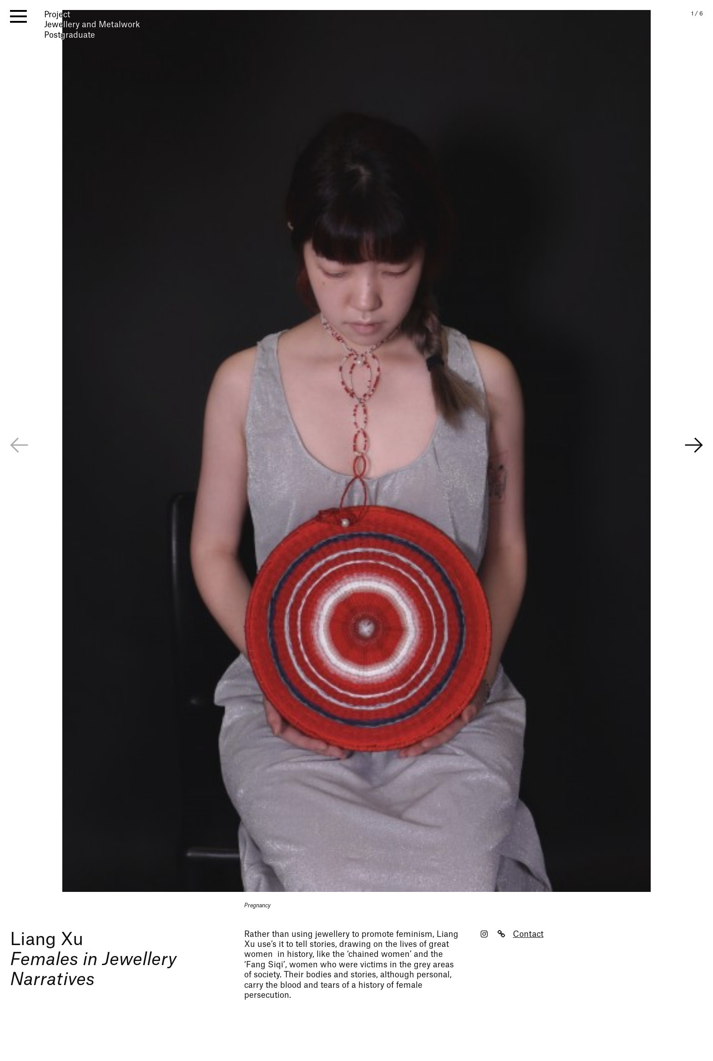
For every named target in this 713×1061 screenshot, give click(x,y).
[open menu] (18, 16)
